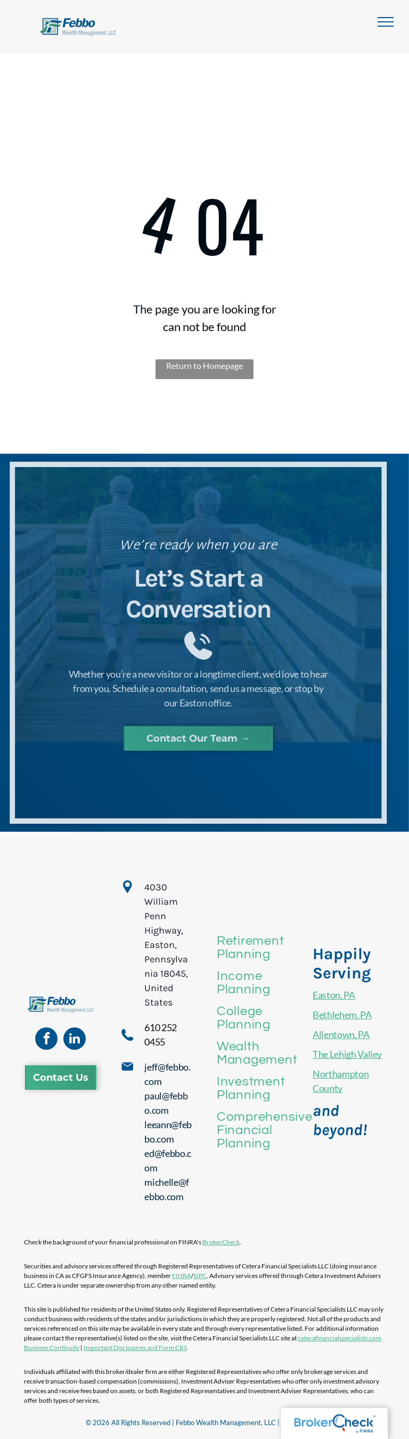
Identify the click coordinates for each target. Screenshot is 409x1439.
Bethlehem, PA (342, 1014)
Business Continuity (51, 1348)
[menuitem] (264, 947)
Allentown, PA (341, 1034)
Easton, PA (334, 995)
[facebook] (46, 1039)
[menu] (385, 22)
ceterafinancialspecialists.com (339, 1338)
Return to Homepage (204, 365)
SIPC (200, 1276)
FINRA (181, 1276)
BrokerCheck (221, 1242)
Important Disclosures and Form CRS (135, 1348)
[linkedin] (74, 1039)
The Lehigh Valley (347, 1054)
